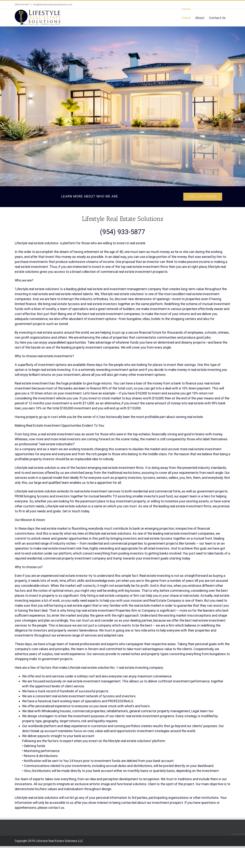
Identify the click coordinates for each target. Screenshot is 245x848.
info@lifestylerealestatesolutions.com (52, 4)
